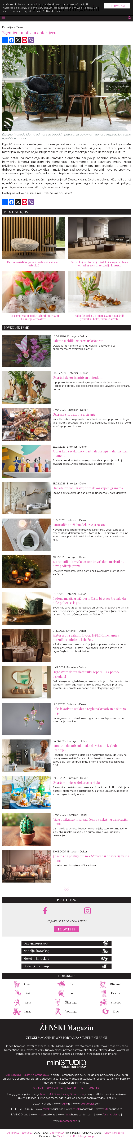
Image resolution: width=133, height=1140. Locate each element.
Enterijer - (9, 27)
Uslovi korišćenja (114, 1132)
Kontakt (94, 1088)
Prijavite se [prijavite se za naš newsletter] (66, 929)
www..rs (62, 1103)
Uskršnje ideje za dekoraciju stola (76, 782)
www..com (86, 1103)
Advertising (55, 1088)
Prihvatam (117, 5)
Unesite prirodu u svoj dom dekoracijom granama (88, 488)
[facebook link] (45, 911)
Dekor (20, 27)
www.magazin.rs (49, 1109)
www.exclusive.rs (109, 1109)
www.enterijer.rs (43, 1114)
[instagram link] (87, 911)
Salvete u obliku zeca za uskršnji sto (78, 341)
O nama (38, 1088)
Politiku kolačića (52, 11)
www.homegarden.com (75, 1114)
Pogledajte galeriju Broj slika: (117, 88)
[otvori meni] (3, 18)
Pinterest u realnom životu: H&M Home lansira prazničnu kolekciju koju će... (86, 637)
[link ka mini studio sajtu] (66, 1067)
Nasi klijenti (76, 1088)
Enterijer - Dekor (77, 336)
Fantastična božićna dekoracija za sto (79, 525)
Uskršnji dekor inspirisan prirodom (77, 377)
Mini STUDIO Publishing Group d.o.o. (27, 1075)
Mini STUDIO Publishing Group (75, 1136)
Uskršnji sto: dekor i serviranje (74, 414)
